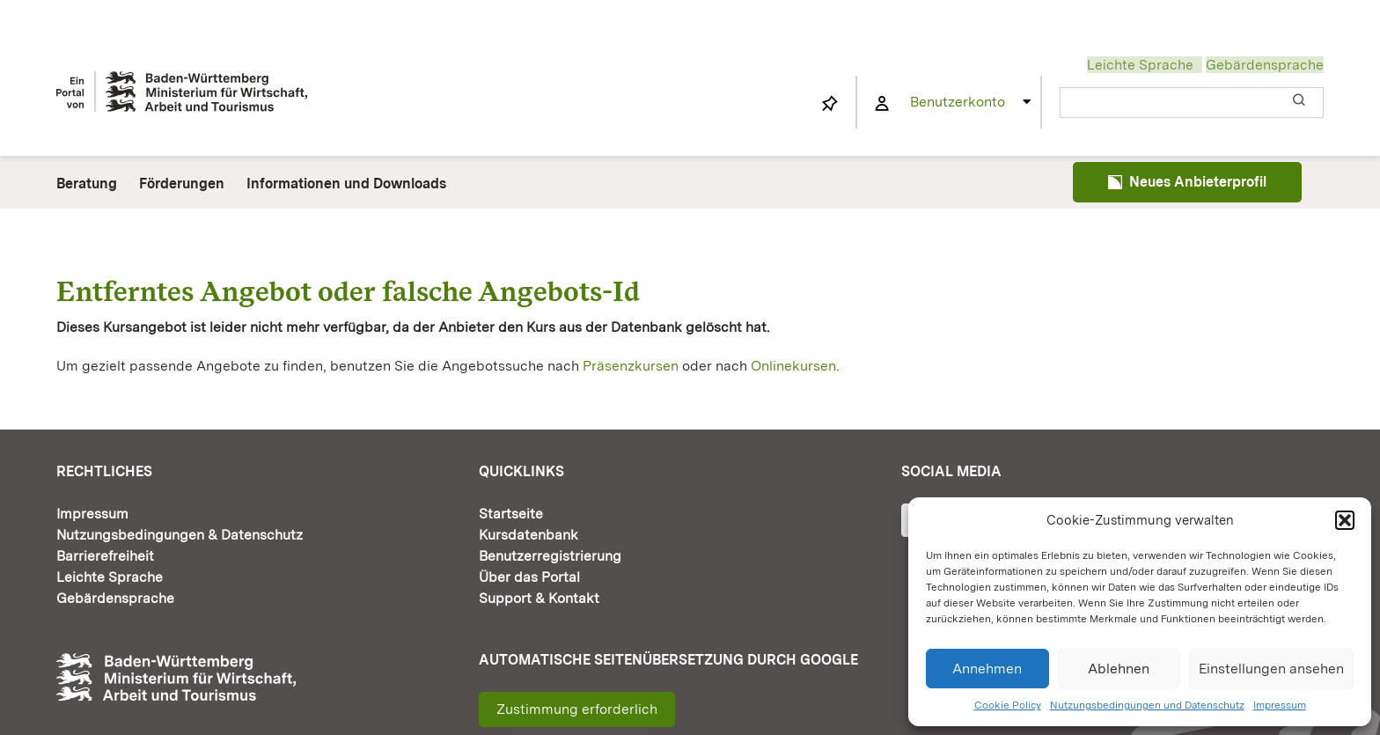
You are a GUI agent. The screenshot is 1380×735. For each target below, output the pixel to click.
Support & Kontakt (539, 598)
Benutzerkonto (957, 101)
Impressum (1279, 705)
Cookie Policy (1007, 705)
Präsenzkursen (631, 365)
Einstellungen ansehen (1271, 668)
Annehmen (987, 668)
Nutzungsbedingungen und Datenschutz (1147, 705)
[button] (1345, 520)
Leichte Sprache (1140, 64)
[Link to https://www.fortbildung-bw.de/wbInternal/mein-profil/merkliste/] (829, 103)
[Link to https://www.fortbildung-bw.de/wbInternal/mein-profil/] (881, 103)
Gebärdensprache (1265, 64)
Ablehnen (1118, 668)
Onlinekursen (793, 365)
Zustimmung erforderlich (576, 709)
